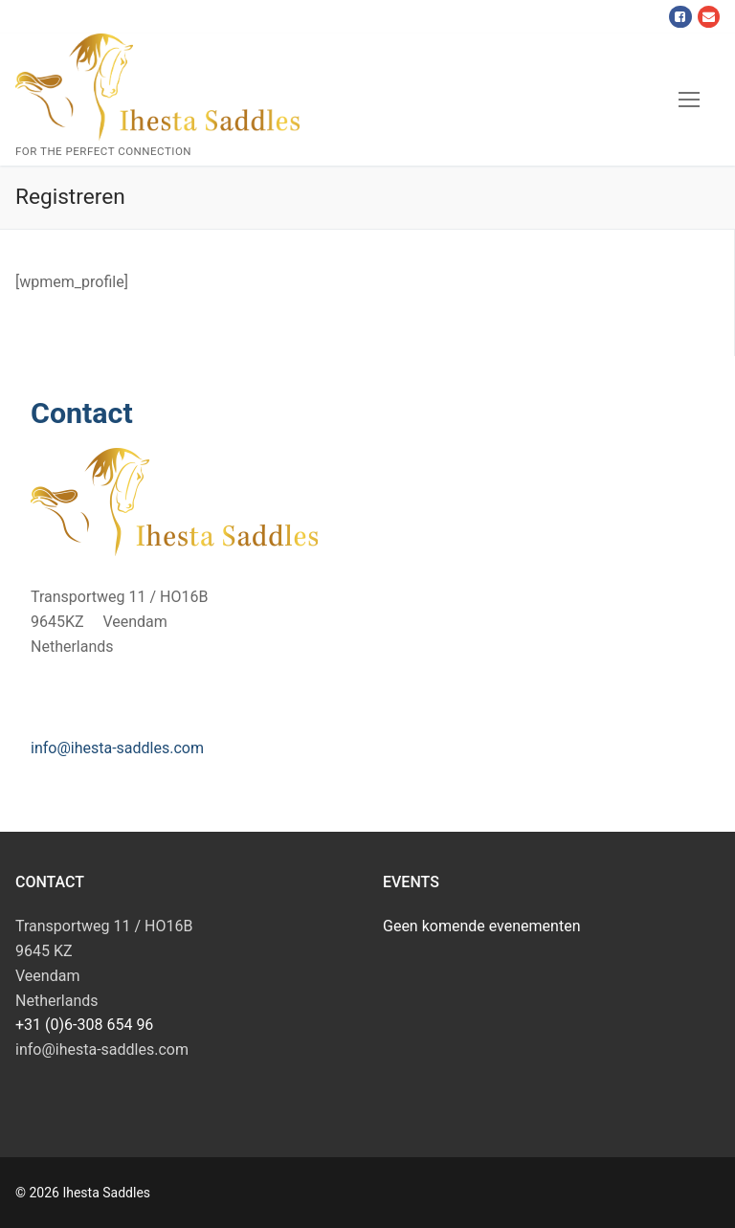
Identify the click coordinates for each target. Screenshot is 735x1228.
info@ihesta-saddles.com (117, 748)
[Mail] (709, 17)
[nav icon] (689, 99)
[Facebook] (680, 17)
